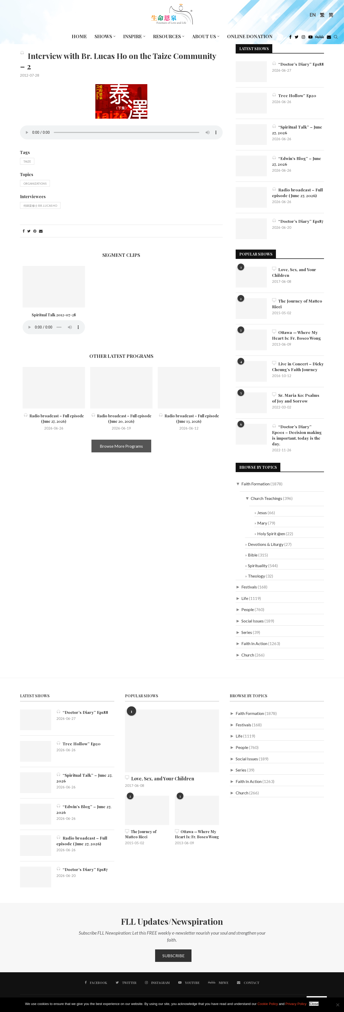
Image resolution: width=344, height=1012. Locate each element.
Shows (103, 36)
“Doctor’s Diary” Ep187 (292, 224)
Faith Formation (255, 486)
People (247, 612)
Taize (27, 161)
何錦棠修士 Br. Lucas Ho (40, 205)
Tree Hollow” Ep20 (294, 95)
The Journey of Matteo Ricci (297, 303)
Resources (167, 36)
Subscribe (173, 958)
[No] (337, 1004)
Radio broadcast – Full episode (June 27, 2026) (297, 192)
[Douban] (329, 38)
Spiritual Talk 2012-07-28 (54, 314)
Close (313, 1004)
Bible (252, 557)
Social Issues (252, 623)
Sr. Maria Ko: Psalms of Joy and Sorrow (296, 400)
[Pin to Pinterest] (34, 231)
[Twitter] (296, 38)
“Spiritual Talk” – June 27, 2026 (297, 129)
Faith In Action (254, 646)
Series (246, 634)
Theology (256, 578)
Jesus (262, 515)
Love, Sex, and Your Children (294, 272)
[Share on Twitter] (29, 231)
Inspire (132, 36)
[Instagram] (303, 38)
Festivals (249, 589)
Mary (262, 525)
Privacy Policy (296, 1004)
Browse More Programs (121, 446)
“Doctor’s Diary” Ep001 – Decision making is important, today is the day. (297, 437)
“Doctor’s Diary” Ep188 (292, 66)
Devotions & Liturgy (265, 547)
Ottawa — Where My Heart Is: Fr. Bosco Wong (296, 335)
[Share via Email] (41, 231)
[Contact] (248, 985)
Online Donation (250, 36)
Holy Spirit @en (271, 536)
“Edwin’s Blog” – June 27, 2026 (297, 161)
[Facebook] (290, 38)
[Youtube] (310, 38)
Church (247, 657)
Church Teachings (266, 501)
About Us (204, 36)
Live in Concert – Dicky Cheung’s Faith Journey (293, 369)
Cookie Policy (267, 1004)
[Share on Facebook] (24, 231)
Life (244, 600)
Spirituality (257, 568)
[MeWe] (319, 38)
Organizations (35, 183)
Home (79, 36)
